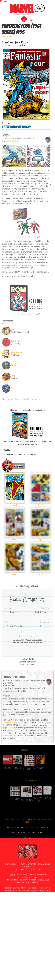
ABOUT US (34, 832)
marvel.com (41, 837)
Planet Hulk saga (10, 728)
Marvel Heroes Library (22, 869)
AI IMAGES (10, 832)
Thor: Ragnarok (10, 741)
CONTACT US (44, 832)
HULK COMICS (27, 824)
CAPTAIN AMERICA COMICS (12, 824)
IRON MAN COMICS (40, 824)
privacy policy (21, 837)
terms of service (31, 837)
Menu (5, 1)
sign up (13, 837)
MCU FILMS (24, 832)
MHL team (44, 885)
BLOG (17, 832)
